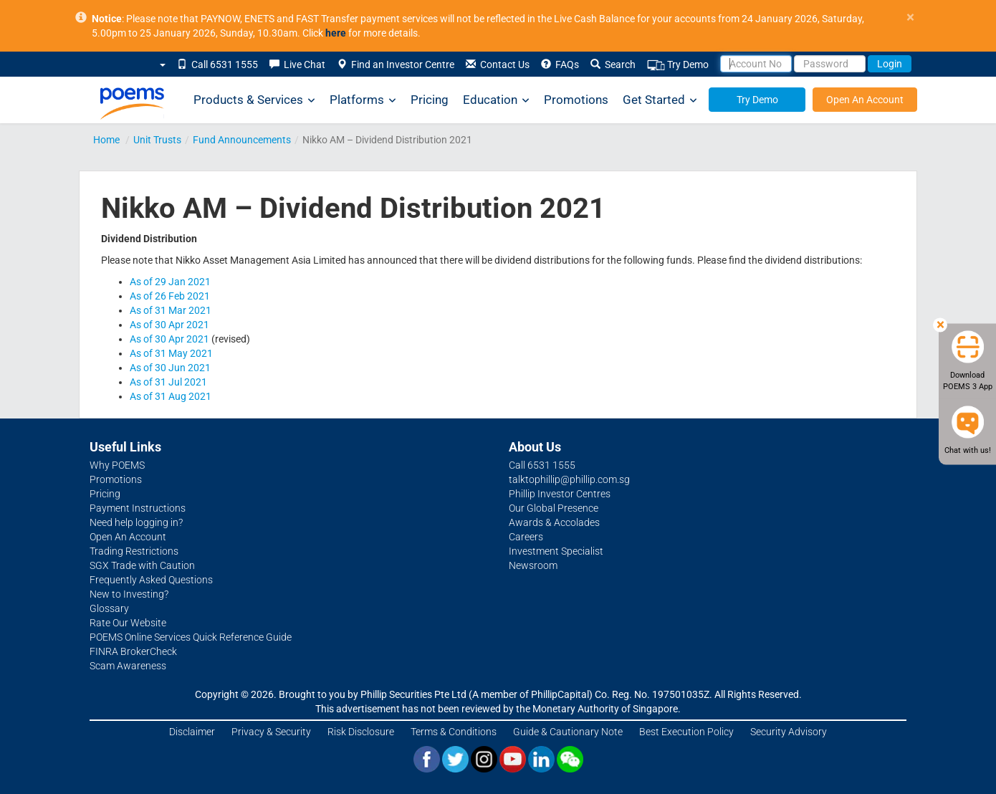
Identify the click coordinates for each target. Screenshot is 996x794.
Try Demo (678, 65)
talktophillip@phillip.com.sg (569, 479)
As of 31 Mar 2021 (170, 310)
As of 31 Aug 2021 (170, 396)
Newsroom (533, 565)
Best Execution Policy (686, 731)
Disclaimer (192, 731)
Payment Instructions (138, 508)
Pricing (430, 99)
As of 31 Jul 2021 (168, 382)
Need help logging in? (136, 522)
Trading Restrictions (134, 551)
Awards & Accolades (554, 522)
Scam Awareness (128, 665)
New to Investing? (129, 594)
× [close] (910, 17)
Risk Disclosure (360, 731)
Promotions (576, 99)
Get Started (660, 100)
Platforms (363, 100)
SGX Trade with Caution (142, 565)
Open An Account (865, 99)
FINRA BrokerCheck (133, 651)
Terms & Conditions (454, 731)
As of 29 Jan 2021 (170, 281)
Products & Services (254, 100)
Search (613, 64)
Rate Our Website (128, 622)
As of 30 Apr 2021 (169, 324)
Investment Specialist (556, 551)
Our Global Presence (553, 508)
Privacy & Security (271, 731)
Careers (526, 536)
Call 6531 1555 (217, 64)
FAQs (560, 64)
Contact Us (498, 64)
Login (889, 64)
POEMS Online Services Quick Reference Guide (191, 637)
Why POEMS (117, 465)
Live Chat (297, 64)
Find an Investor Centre (395, 64)
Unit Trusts (157, 139)
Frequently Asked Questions (151, 579)
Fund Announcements (242, 139)
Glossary (109, 608)
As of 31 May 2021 (171, 353)
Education (496, 100)
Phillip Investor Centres (559, 493)
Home (106, 139)
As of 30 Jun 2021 (170, 367)
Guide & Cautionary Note (568, 731)
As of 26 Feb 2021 (170, 296)
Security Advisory (788, 731)
